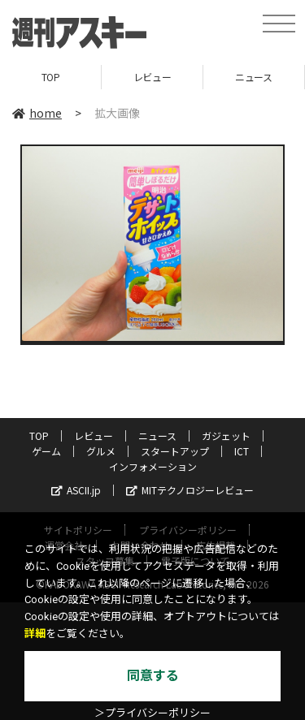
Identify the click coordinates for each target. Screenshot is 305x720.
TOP (50, 77)
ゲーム (46, 451)
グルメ (100, 451)
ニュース (253, 77)
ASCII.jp (76, 490)
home (37, 113)
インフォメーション (153, 466)
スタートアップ (175, 451)
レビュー (152, 77)
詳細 (35, 633)
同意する (153, 675)
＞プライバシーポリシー (152, 713)
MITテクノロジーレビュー (190, 490)
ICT (241, 451)
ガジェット (226, 435)
